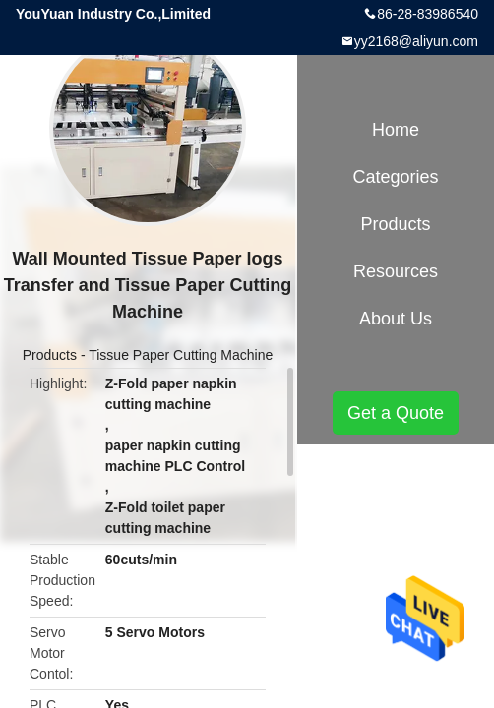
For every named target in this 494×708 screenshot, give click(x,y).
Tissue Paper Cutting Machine (181, 355)
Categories (395, 177)
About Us (395, 318)
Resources (395, 271)
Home (395, 130)
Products (50, 355)
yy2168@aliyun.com (416, 41)
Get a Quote (395, 413)
